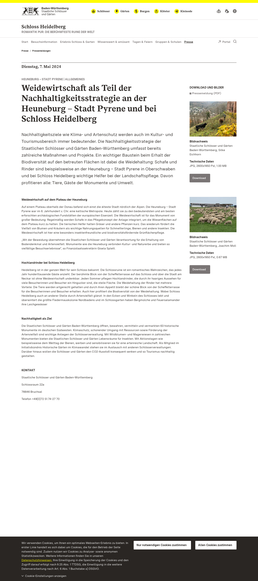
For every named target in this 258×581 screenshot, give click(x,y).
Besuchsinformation (44, 42)
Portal (224, 42)
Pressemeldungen (41, 51)
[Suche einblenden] (234, 41)
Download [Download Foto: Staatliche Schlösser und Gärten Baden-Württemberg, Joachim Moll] (199, 269)
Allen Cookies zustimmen (215, 545)
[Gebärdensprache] (226, 11)
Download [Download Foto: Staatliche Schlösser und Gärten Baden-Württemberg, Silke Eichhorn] (199, 178)
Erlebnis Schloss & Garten (77, 42)
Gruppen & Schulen (168, 42)
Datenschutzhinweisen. (37, 560)
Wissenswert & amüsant (113, 42)
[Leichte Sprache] (219, 11)
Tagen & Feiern (142, 42)
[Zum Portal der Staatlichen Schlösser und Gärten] (45, 11)
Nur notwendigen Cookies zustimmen (162, 545)
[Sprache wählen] (234, 11)
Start (25, 42)
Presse (188, 42)
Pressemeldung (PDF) (206, 93)
